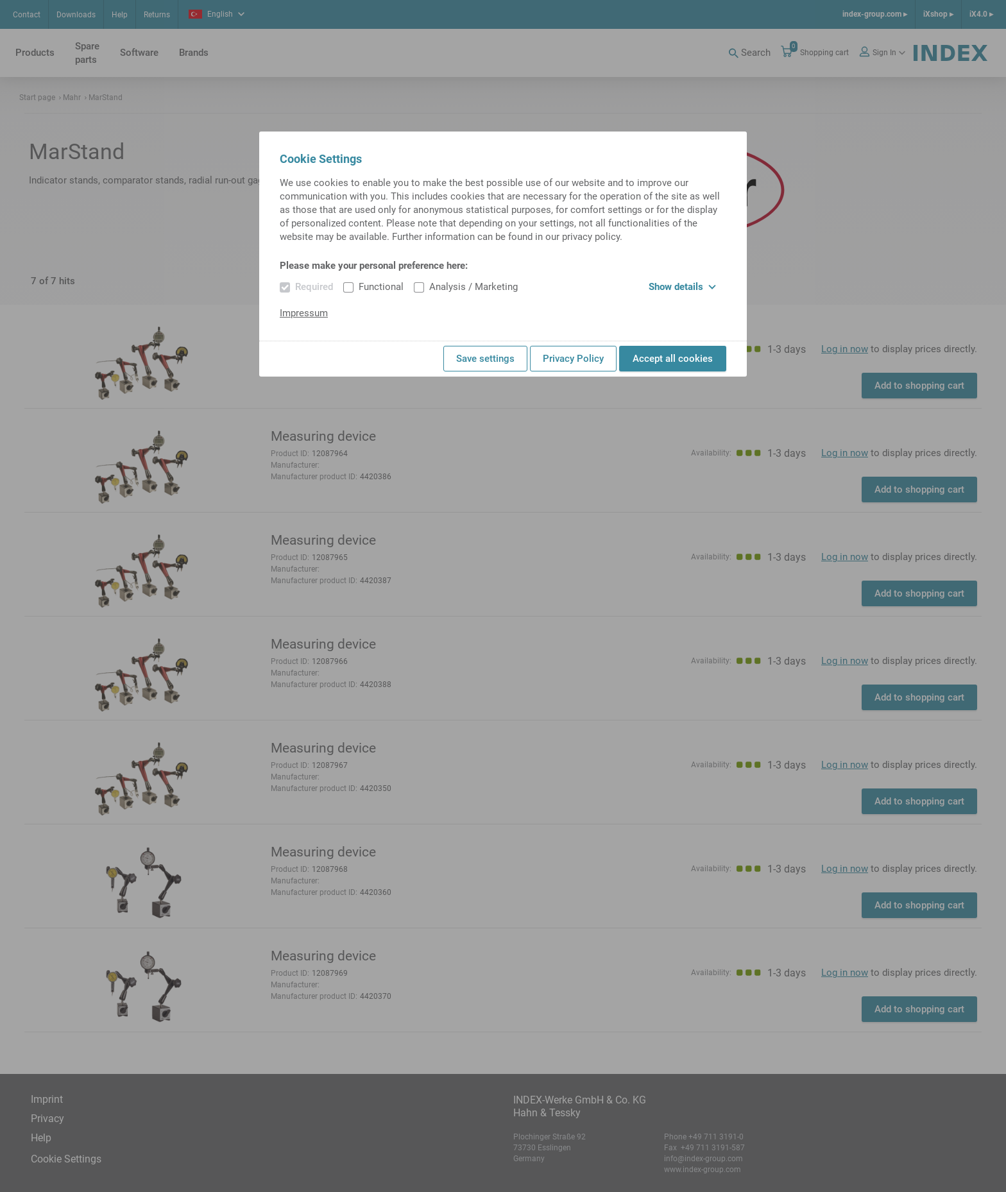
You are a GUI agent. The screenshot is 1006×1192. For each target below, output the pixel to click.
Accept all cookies (673, 358)
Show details (682, 287)
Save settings (485, 358)
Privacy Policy (573, 358)
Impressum (304, 313)
